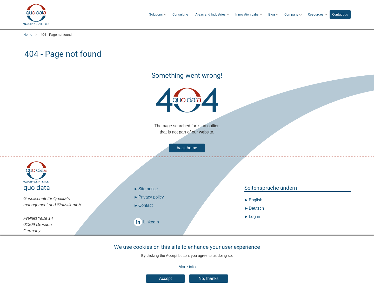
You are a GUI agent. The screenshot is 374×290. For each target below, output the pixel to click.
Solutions (156, 14)
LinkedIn (139, 222)
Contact (145, 205)
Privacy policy (151, 197)
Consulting (180, 14)
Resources (316, 14)
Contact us (340, 14)
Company (291, 14)
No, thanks (208, 283)
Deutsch (256, 208)
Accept (165, 283)
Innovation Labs (247, 14)
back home (187, 148)
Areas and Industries (210, 14)
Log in (254, 216)
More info (187, 271)
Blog (271, 14)
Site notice (148, 189)
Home (27, 35)
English (255, 200)
